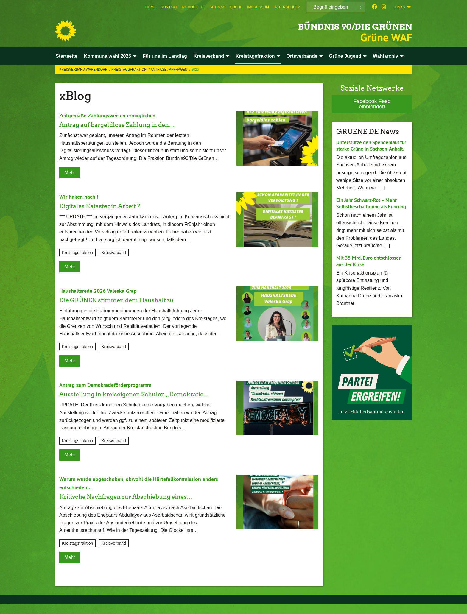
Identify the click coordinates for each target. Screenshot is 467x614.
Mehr (69, 172)
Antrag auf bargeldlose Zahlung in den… (129, 124)
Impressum (258, 7)
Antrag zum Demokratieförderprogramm (110, 385)
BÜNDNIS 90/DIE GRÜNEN (325, 25)
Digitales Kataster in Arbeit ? (109, 205)
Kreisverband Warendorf (83, 69)
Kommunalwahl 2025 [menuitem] (107, 56)
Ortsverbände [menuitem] (302, 56)
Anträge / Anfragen (169, 69)
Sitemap (217, 7)
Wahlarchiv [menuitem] (385, 56)
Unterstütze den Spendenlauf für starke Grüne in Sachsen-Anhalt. (370, 149)
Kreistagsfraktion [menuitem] (255, 56)
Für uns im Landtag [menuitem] (165, 56)
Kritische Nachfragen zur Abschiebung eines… (141, 506)
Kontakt (169, 7)
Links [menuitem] (400, 7)
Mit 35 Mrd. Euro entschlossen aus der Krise (371, 274)
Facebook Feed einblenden (371, 104)
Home (150, 7)
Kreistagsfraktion (129, 69)
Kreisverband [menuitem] (209, 56)
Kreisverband (113, 252)
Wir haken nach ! (80, 196)
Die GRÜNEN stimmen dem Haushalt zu (129, 299)
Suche (236, 7)
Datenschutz (287, 7)
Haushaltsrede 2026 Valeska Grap (101, 290)
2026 (195, 69)
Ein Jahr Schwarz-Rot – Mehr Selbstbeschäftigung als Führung (368, 213)
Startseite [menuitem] (66, 56)
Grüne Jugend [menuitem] (345, 56)
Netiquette (193, 7)
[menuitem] (150, 7)
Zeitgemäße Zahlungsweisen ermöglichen (112, 115)
